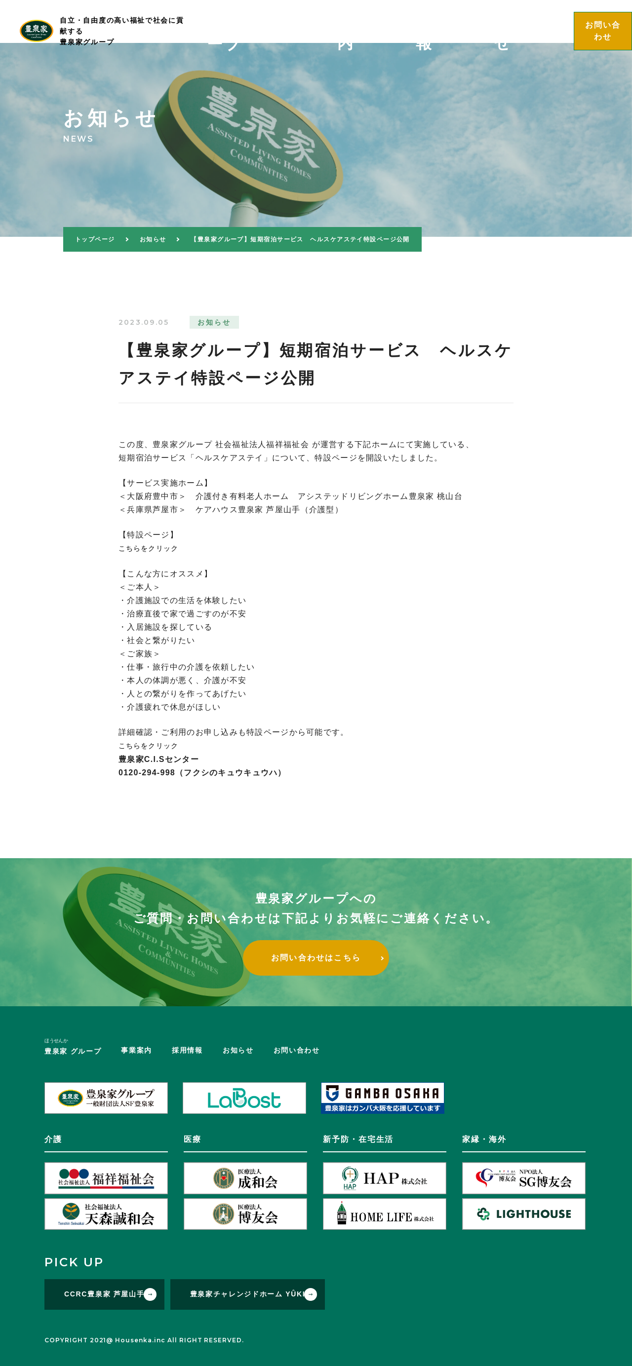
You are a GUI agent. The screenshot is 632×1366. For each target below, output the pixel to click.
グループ (365, 23)
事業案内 (428, 21)
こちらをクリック (152, 548)
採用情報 (477, 21)
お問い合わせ (297, 1049)
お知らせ (525, 21)
